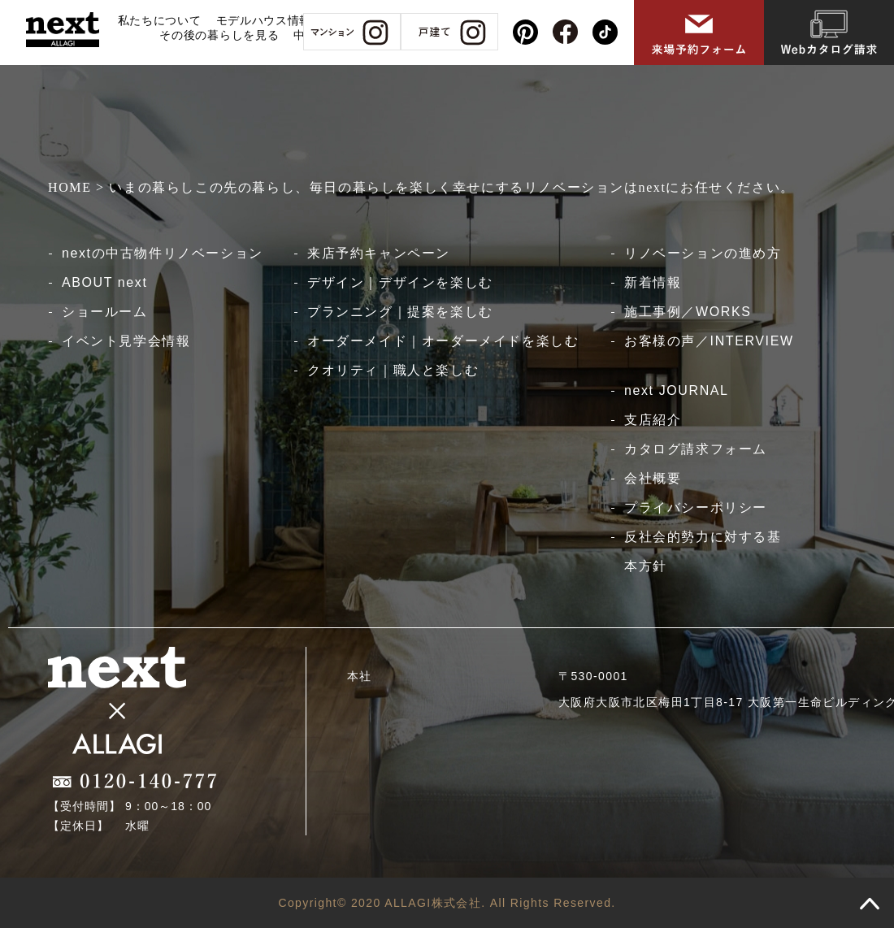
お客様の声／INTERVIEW (709, 341)
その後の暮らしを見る (219, 34)
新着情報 (652, 282)
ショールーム (105, 312)
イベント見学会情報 (126, 341)
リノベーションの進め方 (703, 253)
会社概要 (652, 478)
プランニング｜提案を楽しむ (400, 312)
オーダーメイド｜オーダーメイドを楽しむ (443, 341)
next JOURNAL (676, 390)
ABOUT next (105, 282)
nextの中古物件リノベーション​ (162, 253)
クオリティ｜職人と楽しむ (393, 370)
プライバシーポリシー (695, 507)
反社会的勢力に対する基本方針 (703, 551)
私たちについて (160, 20)
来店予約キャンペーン (378, 253)
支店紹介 (652, 420)
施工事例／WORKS (687, 312)
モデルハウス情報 (264, 20)
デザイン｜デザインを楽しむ (400, 282)
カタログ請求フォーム (695, 449)
